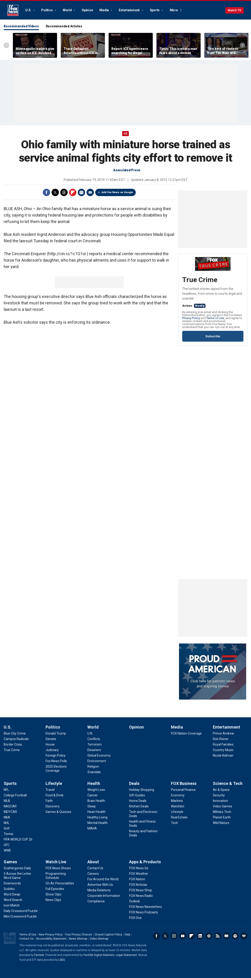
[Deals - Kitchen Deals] (139, 806)
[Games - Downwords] (12, 883)
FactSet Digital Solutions (99, 955)
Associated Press (126, 170)
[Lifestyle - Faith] (49, 801)
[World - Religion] (93, 766)
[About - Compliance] (96, 901)
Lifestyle (54, 783)
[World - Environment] (96, 761)
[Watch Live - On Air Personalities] (60, 883)
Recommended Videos (21, 26)
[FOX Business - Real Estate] (179, 817)
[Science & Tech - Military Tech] (222, 812)
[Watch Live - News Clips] (53, 900)
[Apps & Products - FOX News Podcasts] (143, 912)
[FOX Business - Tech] (174, 823)
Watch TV (234, 10)
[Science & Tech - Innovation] (220, 801)
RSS (217, 935)
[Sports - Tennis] (8, 834)
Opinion (87, 10)
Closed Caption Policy (108, 934)
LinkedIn (200, 935)
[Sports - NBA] (7, 817)
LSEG (61, 959)
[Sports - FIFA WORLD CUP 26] (18, 839)
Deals (134, 783)
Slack (208, 935)
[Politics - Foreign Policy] (56, 755)
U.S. (28, 10)
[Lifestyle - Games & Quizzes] (58, 812)
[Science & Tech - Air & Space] (221, 790)
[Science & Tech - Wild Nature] (221, 823)
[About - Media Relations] (99, 890)
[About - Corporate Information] (103, 896)
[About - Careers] (93, 873)
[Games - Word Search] (13, 900)
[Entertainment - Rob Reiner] (221, 739)
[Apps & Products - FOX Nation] (137, 879)
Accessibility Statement (51, 938)
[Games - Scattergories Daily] (17, 868)
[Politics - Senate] (51, 739)
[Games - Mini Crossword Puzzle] (20, 916)
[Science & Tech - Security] (219, 795)
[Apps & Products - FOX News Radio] (141, 896)
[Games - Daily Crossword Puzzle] (21, 911)
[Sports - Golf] (7, 828)
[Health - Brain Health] (96, 801)
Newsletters (226, 935)
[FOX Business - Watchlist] (177, 806)
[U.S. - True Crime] (12, 750)
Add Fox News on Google (117, 192)
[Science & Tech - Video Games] (222, 806)
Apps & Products (145, 861)
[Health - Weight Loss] (96, 790)
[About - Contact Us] (95, 868)
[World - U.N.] (90, 733)
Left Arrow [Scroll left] (6, 45)
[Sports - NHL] (6, 823)
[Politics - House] (50, 744)
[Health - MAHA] (92, 828)
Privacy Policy (191, 318)
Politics (47, 10)
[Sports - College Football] (15, 795)
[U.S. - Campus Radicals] (16, 739)
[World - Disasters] (94, 750)
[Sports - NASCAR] (10, 806)
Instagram (173, 935)
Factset (39, 955)
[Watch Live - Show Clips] (53, 894)
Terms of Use (215, 318)
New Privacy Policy (51, 934)
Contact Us (26, 938)
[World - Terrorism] (94, 744)
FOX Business (183, 783)
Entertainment (129, 10)
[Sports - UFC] (6, 845)
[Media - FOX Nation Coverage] (186, 733)
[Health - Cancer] (92, 795)
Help (127, 934)
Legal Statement (126, 955)
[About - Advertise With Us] (100, 884)
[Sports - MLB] (7, 801)
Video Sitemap (99, 938)
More (174, 10)
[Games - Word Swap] (12, 894)
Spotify (235, 935)
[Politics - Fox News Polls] (56, 761)
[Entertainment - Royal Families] (223, 744)
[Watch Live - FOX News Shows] (58, 868)
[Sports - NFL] (6, 790)
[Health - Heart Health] (96, 812)
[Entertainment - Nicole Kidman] (223, 755)
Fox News (12, 10)
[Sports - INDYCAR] (10, 812)
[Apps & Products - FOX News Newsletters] (145, 907)
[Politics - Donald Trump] (56, 733)
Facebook (46, 192)
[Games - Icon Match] (12, 905)
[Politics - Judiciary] (52, 750)
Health (93, 783)
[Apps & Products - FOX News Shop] (140, 890)
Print (81, 192)
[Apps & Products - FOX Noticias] (138, 884)
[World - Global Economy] (99, 755)
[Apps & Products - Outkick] (134, 901)
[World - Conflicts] (93, 739)
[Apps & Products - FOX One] (135, 918)
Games (10, 861)
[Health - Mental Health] (97, 823)
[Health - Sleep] (91, 806)
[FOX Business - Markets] (177, 801)
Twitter (55, 192)
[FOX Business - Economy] (178, 795)
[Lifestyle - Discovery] (53, 806)
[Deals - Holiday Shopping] (141, 790)
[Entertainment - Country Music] (223, 750)
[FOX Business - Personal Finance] (183, 790)
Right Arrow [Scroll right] (242, 45)
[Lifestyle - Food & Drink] (54, 795)
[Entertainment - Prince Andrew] (223, 733)
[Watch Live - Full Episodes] (55, 889)
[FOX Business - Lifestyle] (177, 812)
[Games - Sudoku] (9, 889)
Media (104, 10)
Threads (64, 192)
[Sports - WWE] (7, 850)
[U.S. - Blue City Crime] (15, 733)
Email (90, 192)
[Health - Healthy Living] (97, 817)
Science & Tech (227, 783)
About (93, 861)
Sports (155, 10)
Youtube (182, 935)
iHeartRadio (243, 935)
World (67, 10)
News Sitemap (78, 938)
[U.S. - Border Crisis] (13, 744)
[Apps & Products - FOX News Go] (138, 868)
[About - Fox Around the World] (102, 879)
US (125, 133)
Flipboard (72, 192)
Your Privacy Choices (78, 934)
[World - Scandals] (94, 772)
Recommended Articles (64, 26)
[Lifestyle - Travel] (50, 790)
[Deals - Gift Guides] (137, 795)
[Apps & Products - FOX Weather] (138, 873)
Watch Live (56, 861)
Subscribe (212, 336)
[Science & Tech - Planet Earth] (222, 817)
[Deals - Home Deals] (138, 801)
